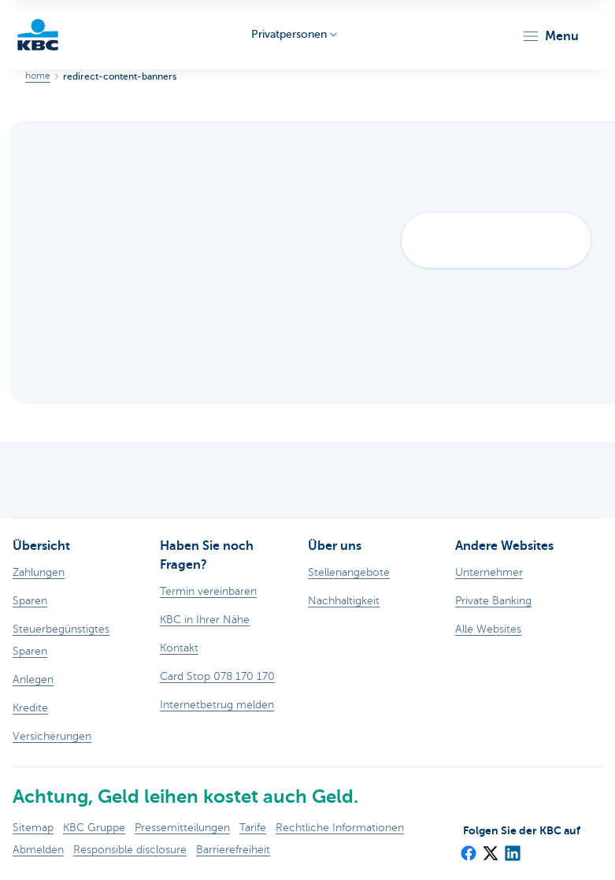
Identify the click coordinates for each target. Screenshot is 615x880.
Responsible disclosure (130, 850)
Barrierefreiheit (233, 850)
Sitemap (33, 828)
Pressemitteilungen (182, 828)
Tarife (252, 828)
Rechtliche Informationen (340, 828)
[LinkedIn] (511, 847)
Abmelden (38, 850)
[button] (550, 36)
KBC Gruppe (94, 828)
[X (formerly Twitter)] (489, 847)
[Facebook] (467, 847)
